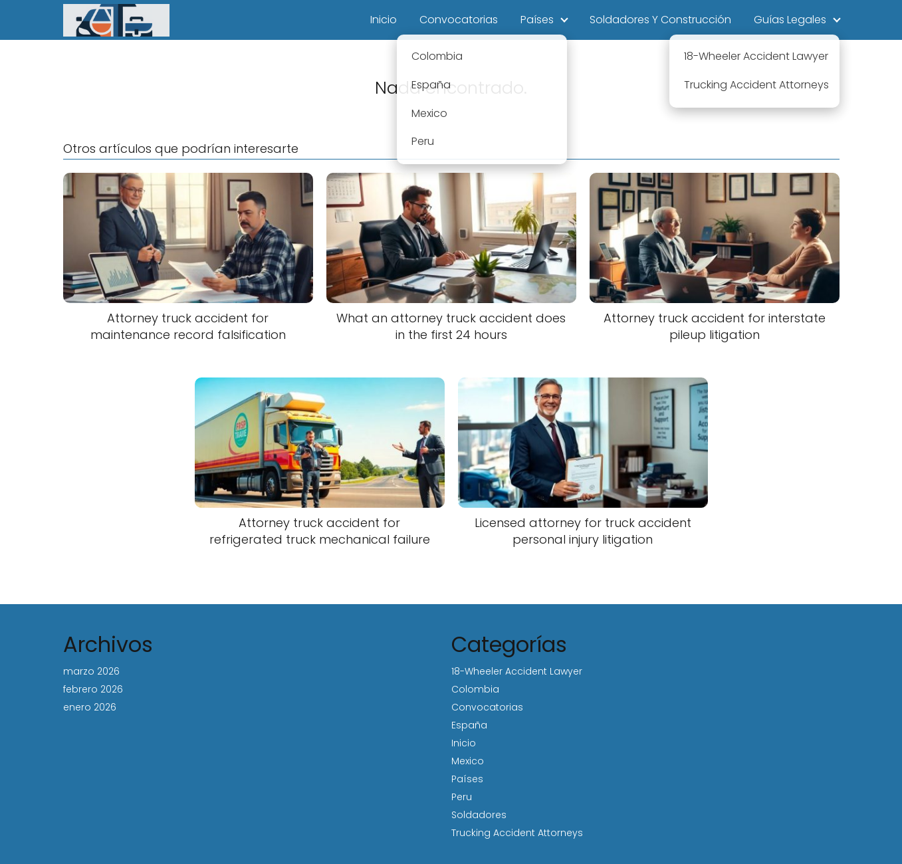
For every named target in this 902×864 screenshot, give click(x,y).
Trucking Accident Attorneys (517, 832)
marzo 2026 (91, 671)
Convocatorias (458, 19)
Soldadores (479, 814)
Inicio (383, 19)
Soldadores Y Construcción (660, 19)
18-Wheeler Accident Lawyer (516, 671)
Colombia (475, 689)
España (469, 725)
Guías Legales (790, 19)
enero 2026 (89, 707)
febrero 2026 (93, 689)
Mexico (467, 761)
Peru (461, 797)
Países (537, 19)
